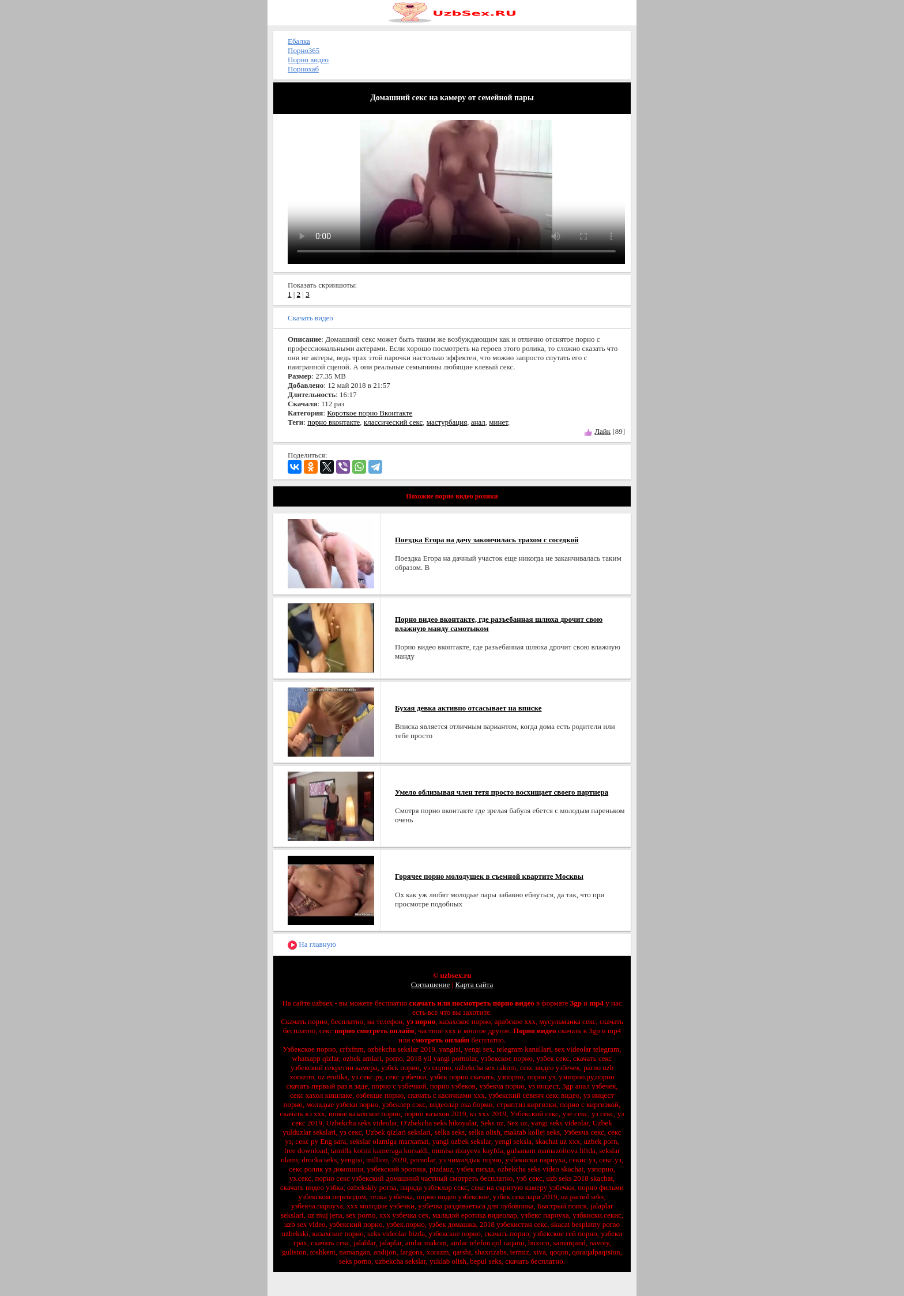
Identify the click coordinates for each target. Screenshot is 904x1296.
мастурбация (447, 422)
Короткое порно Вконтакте (369, 413)
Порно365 (303, 50)
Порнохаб (303, 69)
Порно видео (308, 59)
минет (498, 422)
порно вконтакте (333, 422)
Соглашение (430, 984)
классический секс (393, 422)
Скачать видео (310, 317)
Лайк (602, 431)
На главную (312, 945)
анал (478, 422)
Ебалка (299, 41)
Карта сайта (474, 984)
